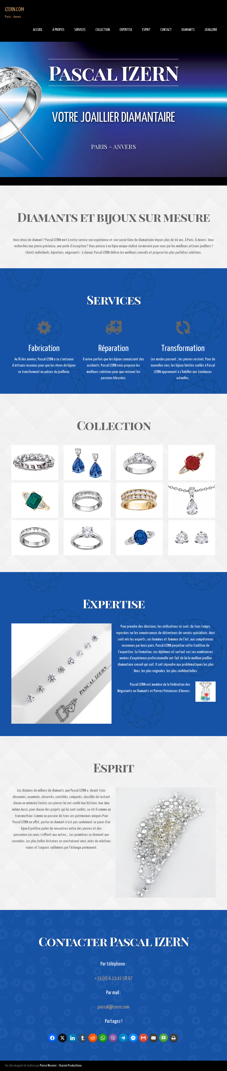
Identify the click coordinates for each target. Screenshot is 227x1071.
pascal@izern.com (113, 1007)
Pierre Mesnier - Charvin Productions (61, 1065)
